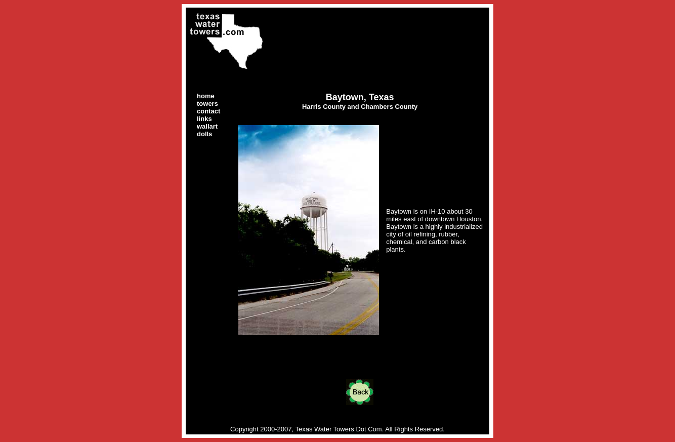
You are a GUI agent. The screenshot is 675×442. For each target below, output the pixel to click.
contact (208, 111)
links (204, 119)
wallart (207, 126)
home (206, 96)
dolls (204, 134)
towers (207, 103)
